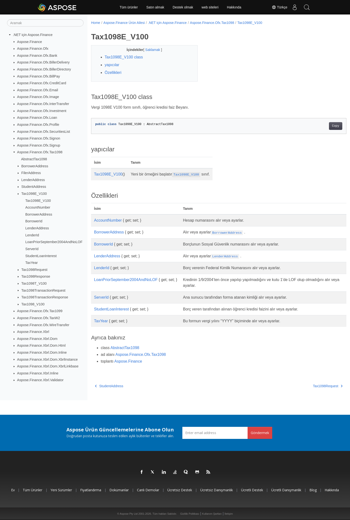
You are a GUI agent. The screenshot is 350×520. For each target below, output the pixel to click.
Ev (13, 490)
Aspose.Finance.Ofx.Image (38, 97)
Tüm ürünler (129, 7)
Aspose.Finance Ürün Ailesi (124, 23)
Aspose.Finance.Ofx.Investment (41, 111)
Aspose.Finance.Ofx (33, 48)
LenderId (32, 235)
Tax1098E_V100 (34, 194)
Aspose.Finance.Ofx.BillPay (38, 76)
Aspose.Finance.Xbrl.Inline (37, 373)
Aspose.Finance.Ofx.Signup (38, 145)
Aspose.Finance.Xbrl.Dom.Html (41, 345)
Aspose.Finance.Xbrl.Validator (40, 380)
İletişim (229, 513)
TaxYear (31, 263)
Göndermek (260, 432)
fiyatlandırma (90, 490)
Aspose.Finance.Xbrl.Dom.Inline (42, 352)
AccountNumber (37, 207)
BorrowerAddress (34, 166)
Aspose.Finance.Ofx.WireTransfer (43, 325)
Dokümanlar (119, 490)
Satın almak (155, 7)
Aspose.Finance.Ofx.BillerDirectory (44, 69)
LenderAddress (33, 180)
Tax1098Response (35, 276)
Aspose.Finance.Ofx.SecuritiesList (43, 131)
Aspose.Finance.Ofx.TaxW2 (38, 318)
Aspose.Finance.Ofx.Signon (38, 138)
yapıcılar (112, 65)
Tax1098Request (34, 270)
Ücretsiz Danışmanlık (216, 490)
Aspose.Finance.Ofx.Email (37, 90)
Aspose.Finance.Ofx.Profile (38, 124)
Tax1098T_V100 (34, 283)
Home (95, 23)
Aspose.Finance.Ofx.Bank (37, 55)
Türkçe (279, 7)
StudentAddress (33, 187)
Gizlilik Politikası (189, 513)
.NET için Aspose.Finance (33, 35)
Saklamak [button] (149, 50)
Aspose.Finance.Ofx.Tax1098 (40, 152)
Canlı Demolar (148, 490)
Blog (313, 490)
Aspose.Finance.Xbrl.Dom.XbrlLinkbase (48, 366)
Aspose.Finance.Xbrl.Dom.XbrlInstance (47, 359)
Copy (317, 126)
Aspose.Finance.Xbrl (33, 332)
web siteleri (210, 7)
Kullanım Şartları (212, 513)
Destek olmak (183, 7)
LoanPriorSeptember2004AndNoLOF (54, 242)
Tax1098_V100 (32, 304)
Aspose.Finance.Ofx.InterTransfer (43, 104)
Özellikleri (113, 72)
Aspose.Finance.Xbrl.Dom (37, 339)
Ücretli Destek (252, 490)
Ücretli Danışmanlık (286, 490)
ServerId (31, 249)
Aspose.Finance (29, 41)
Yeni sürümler (61, 490)
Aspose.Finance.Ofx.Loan (37, 117)
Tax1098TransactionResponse (44, 297)
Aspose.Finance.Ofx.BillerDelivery (43, 62)
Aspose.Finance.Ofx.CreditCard (41, 83)
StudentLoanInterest (41, 256)
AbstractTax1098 (34, 159)
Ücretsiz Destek (179, 490)
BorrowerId (33, 221)
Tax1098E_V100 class (124, 57)
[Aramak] (45, 23)
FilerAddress (31, 173)
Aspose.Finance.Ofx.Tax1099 (40, 311)
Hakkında (234, 7)
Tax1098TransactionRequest (43, 290)
